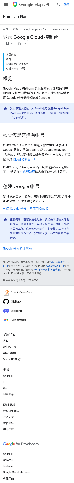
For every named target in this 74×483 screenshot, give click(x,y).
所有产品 (8, 478)
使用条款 (8, 429)
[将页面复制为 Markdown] (19, 43)
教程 (5, 340)
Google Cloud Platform (16, 472)
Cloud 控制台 (22, 159)
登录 (66, 4)
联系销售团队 (11, 410)
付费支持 (8, 423)
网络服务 (8, 394)
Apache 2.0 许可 (55, 265)
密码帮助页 (27, 172)
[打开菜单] (6, 4)
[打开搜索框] (58, 4)
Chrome (8, 460)
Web (5, 388)
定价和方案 (9, 346)
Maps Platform (36, 4)
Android (8, 375)
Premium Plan (15, 16)
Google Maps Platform (35, 29)
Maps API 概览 (12, 359)
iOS (5, 382)
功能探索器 (9, 353)
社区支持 (8, 417)
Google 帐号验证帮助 (17, 248)
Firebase (8, 466)
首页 (5, 29)
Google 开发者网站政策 (47, 269)
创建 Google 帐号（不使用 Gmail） (26, 208)
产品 (15, 29)
